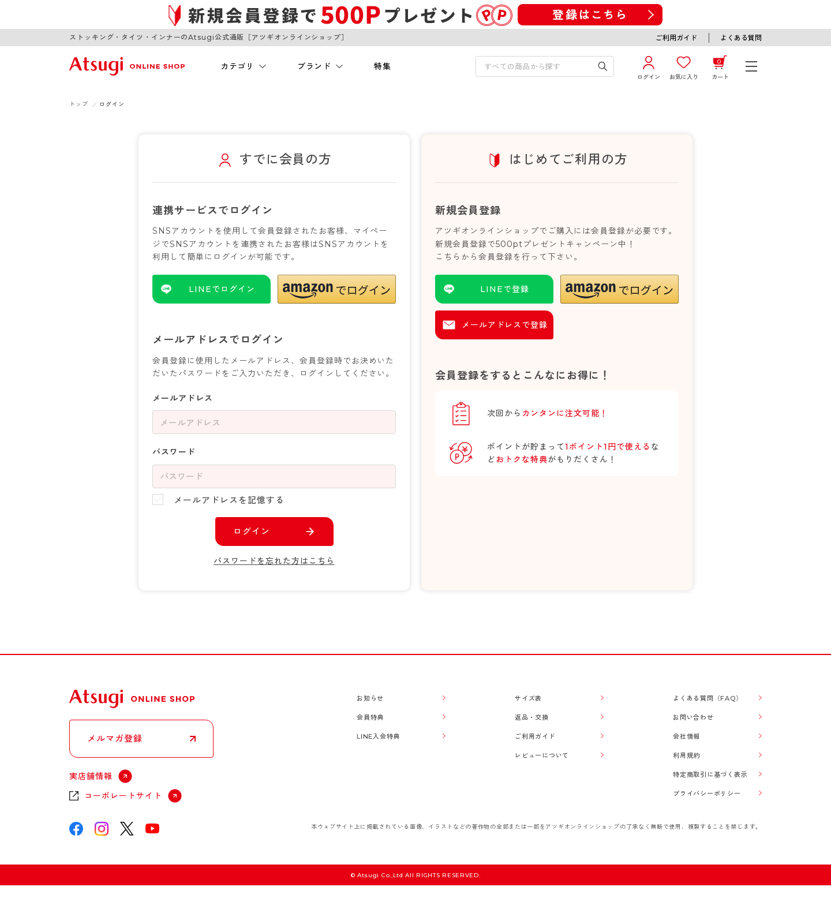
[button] (337, 289)
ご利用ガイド (676, 37)
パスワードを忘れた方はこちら (274, 561)
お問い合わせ (693, 717)
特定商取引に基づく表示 (710, 774)
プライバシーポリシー (707, 794)
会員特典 (370, 717)
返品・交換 (532, 717)
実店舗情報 (91, 776)
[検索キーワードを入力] (536, 66)
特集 (382, 66)
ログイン (251, 531)
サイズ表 (528, 698)
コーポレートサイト (123, 796)
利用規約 (686, 755)
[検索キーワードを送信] (603, 66)
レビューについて (542, 755)
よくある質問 (741, 37)
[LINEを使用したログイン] (211, 289)
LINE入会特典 (378, 736)
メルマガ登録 (115, 738)
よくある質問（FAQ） (707, 698)
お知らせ (370, 698)
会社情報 (686, 736)
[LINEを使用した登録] (494, 289)
